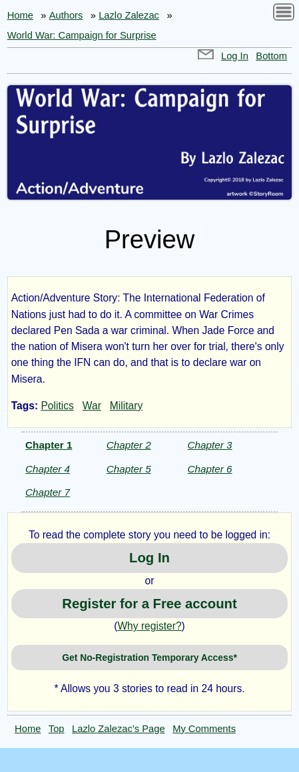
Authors (66, 15)
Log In (234, 56)
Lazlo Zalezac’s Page (118, 728)
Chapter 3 (210, 445)
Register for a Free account (149, 603)
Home (20, 15)
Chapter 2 (129, 445)
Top (57, 728)
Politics (57, 405)
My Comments (204, 728)
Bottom (271, 56)
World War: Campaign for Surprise (81, 35)
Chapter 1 (48, 445)
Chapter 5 (129, 469)
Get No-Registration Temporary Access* (149, 657)
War (92, 405)
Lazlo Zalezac (129, 15)
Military (126, 405)
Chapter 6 (210, 469)
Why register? (149, 626)
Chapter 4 (47, 469)
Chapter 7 (47, 492)
